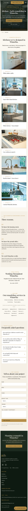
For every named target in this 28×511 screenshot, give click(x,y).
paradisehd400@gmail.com (8, 503)
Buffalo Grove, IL (22, 309)
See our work (14, 24)
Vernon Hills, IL (8, 311)
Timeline (3, 404)
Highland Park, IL (13, 309)
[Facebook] (3, 465)
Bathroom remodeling (19, 300)
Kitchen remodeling (8, 300)
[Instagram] (6, 465)
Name (3, 382)
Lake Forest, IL (5, 309)
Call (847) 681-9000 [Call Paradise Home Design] (20, 508)
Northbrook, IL (7, 313)
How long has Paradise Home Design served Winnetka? (12, 348)
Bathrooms (4, 476)
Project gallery (17, 302)
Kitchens (3, 474)
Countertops (10, 302)
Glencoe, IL (21, 311)
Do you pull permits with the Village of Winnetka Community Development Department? (12, 340)
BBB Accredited (15, 467)
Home (3, 32)
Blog (3, 482)
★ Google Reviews (5, 467)
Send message (6, 420)
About (3, 484)
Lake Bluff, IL (21, 313)
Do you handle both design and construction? (10, 354)
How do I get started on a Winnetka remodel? (11, 360)
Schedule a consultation (14, 21)
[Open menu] (25, 2)
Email (3, 387)
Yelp (10, 467)
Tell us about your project (8, 410)
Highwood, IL (14, 315)
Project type (5, 398)
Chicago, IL (14, 311)
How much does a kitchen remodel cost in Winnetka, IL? (13, 333)
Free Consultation (17, 2)
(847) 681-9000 (5, 500)
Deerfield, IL (14, 313)
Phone (3, 393)
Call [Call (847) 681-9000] (7, 2)
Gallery (3, 480)
